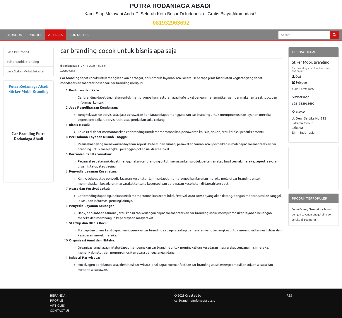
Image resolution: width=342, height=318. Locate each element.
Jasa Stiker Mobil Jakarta (25, 71)
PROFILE (35, 35)
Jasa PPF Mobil (18, 52)
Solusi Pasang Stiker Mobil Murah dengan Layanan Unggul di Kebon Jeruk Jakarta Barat (312, 214)
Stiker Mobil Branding (23, 61)
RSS (289, 295)
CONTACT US (79, 35)
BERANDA (14, 35)
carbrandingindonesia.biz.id (194, 300)
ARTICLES (55, 35)
